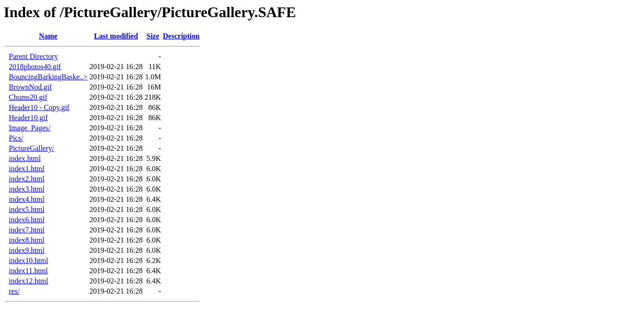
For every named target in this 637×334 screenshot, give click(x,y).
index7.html (26, 230)
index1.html (26, 169)
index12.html (28, 281)
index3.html (26, 189)
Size (152, 36)
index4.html (26, 199)
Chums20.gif (28, 97)
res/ (14, 291)
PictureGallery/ (31, 148)
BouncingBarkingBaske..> (48, 77)
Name (48, 36)
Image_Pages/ (29, 128)
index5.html (26, 209)
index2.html (26, 179)
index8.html (26, 240)
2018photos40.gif (35, 67)
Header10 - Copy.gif (39, 107)
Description (181, 36)
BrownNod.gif (30, 87)
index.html (25, 158)
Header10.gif (28, 118)
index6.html (26, 220)
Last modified (116, 36)
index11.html (28, 271)
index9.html (26, 250)
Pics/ (16, 138)
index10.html (28, 260)
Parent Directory (33, 56)
